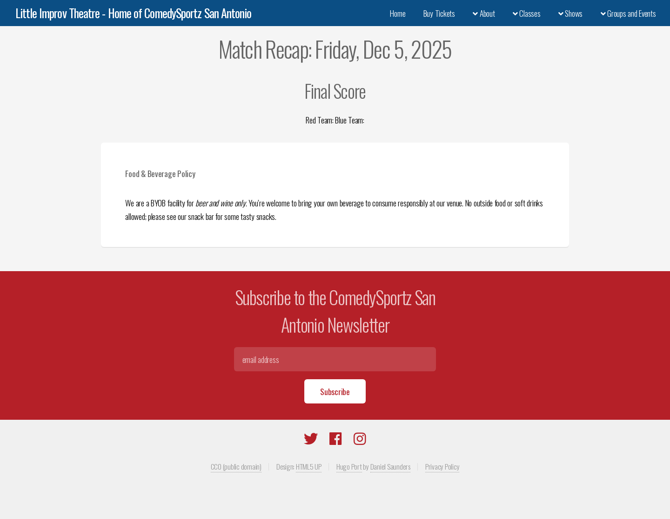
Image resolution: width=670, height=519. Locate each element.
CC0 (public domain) (236, 466)
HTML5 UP (309, 466)
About (484, 13)
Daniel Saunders (390, 466)
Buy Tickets (439, 13)
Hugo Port (349, 466)
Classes (527, 13)
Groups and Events (628, 13)
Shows (570, 13)
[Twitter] (311, 440)
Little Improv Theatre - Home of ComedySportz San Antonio (133, 13)
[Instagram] (360, 440)
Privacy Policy (442, 466)
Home (397, 13)
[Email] (335, 359)
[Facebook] (335, 440)
